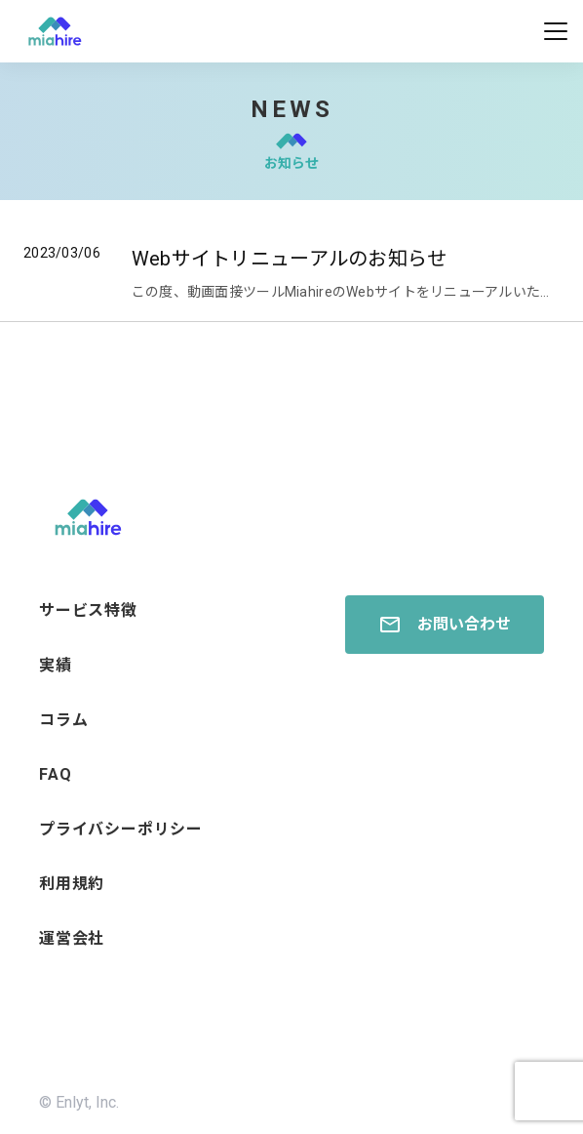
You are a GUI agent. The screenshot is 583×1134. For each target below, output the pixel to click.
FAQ (55, 774)
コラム (63, 719)
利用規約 (71, 883)
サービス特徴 (88, 610)
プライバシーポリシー (121, 829)
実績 (55, 665)
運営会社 (71, 938)
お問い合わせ (444, 624)
